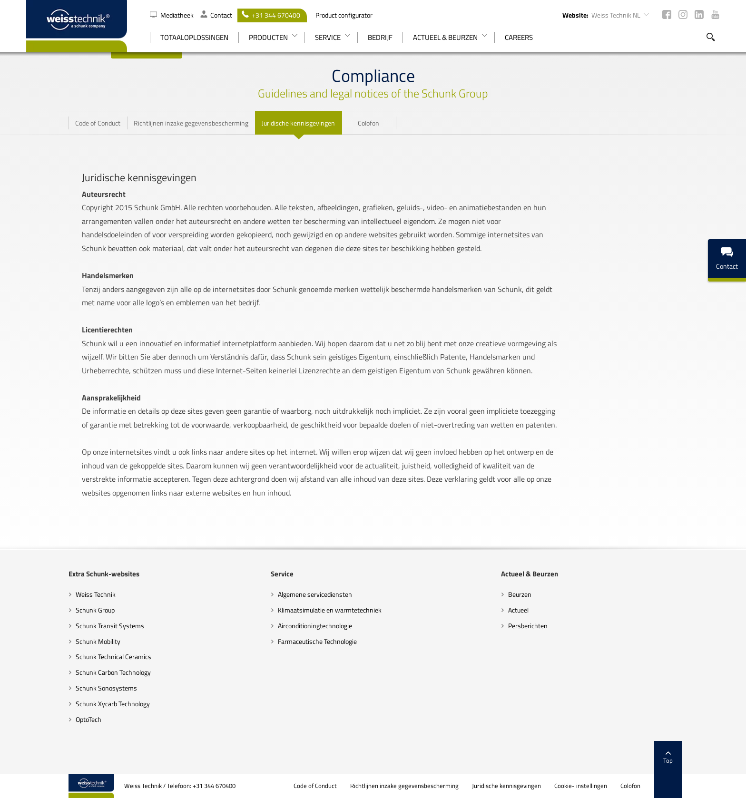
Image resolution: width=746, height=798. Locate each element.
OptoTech (46, 719)
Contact (216, 15)
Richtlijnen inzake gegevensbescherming (447, 785)
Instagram (682, 14)
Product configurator (344, 15)
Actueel (532, 610)
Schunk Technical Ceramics (71, 657)
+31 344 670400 (271, 15)
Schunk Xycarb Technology (70, 704)
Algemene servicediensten (301, 594)
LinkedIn (699, 14)
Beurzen (534, 594)
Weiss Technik (53, 594)
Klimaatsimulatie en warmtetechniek (315, 610)
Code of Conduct (357, 785)
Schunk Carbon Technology (70, 672)
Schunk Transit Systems (67, 626)
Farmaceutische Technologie (303, 641)
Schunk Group (52, 610)
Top (710, 757)
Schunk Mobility (55, 641)
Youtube (715, 14)
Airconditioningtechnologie (301, 626)
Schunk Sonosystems (64, 688)
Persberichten (542, 626)
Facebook (666, 14)
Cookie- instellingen (623, 785)
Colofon (673, 785)
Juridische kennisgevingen (548, 785)
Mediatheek (172, 15)
